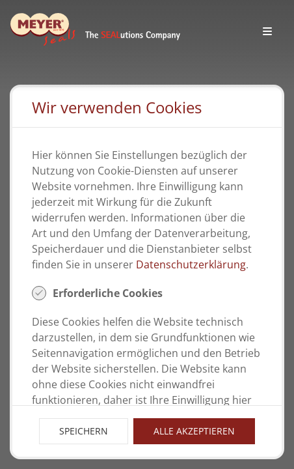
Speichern (83, 431)
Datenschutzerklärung (191, 264)
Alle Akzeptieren (194, 431)
